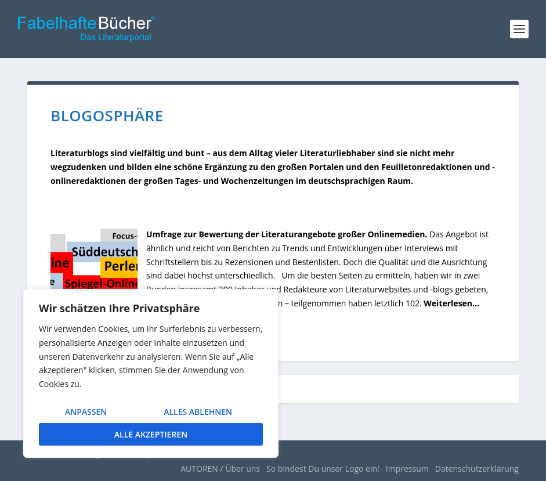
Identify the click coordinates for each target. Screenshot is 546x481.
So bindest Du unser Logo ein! (322, 468)
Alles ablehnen (198, 411)
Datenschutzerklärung (477, 468)
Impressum (407, 468)
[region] (151, 373)
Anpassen (86, 411)
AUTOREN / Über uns (220, 468)
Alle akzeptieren (150, 434)
